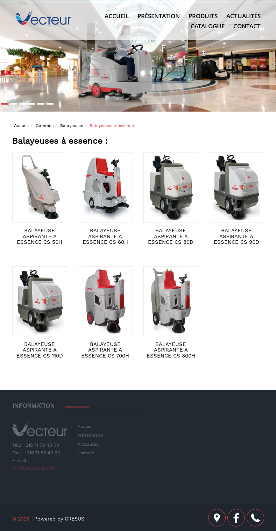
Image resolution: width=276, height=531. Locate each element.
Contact (247, 26)
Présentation (158, 16)
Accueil (117, 16)
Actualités (88, 444)
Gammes (45, 125)
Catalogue (208, 26)
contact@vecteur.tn (33, 468)
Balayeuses (71, 125)
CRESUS (74, 519)
